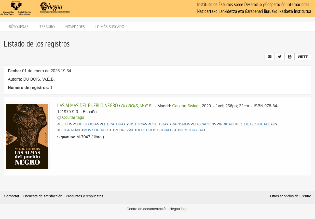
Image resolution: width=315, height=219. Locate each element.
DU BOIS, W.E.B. (137, 106)
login (184, 209)
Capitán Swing (185, 106)
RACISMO (180, 124)
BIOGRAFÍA (68, 130)
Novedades (75, 27)
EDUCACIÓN (203, 124)
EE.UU (64, 124)
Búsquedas (19, 27)
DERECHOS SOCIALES (155, 130)
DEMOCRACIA (191, 130)
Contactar (11, 196)
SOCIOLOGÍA (86, 124)
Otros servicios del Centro (290, 196)
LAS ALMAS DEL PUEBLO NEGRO (87, 105)
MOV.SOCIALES (96, 130)
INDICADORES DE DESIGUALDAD (247, 124)
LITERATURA (113, 124)
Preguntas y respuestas (84, 196)
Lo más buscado (109, 27)
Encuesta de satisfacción (42, 196)
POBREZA (123, 130)
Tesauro (47, 27)
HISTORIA (137, 124)
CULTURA (158, 124)
